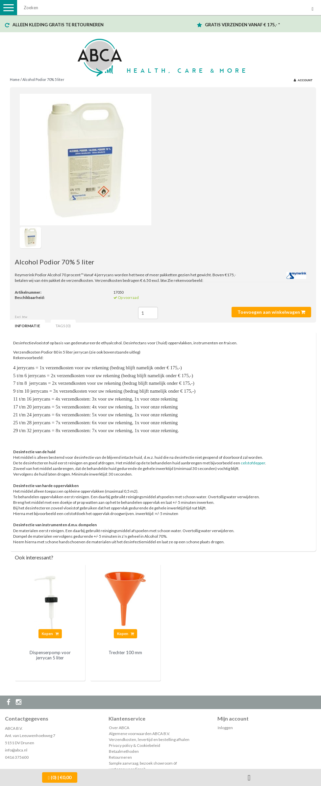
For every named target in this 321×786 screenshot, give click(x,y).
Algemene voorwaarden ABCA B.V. (139, 733)
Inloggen (225, 727)
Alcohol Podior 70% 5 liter (43, 79)
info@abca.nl (16, 750)
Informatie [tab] (27, 325)
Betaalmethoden (124, 751)
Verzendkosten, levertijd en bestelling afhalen (149, 739)
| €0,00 (59, 777)
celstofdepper (253, 462)
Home (15, 79)
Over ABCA (119, 727)
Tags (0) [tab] (63, 325)
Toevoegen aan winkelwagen (271, 312)
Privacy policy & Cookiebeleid (134, 745)
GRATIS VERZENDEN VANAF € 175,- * (242, 24)
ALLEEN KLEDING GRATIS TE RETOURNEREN (58, 24)
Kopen (50, 633)
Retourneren (120, 757)
